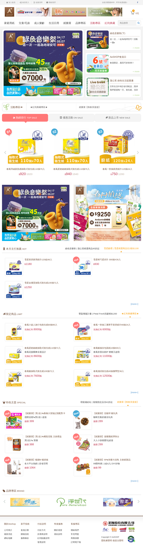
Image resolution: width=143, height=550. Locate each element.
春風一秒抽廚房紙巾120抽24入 (117, 169)
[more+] (134, 304)
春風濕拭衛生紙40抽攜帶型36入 (108, 371)
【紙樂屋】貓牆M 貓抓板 (36, 459)
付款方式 (41, 529)
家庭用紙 (9, 23)
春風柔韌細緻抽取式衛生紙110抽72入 (43, 348)
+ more (136, 48)
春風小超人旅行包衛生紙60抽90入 (41, 324)
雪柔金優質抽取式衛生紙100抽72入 (42, 282)
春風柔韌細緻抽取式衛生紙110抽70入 (71, 169)
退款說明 (58, 533)
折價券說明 (42, 533)
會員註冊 (25, 529)
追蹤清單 (38, 2)
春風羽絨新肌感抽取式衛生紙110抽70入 (25, 169)
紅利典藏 (110, 23)
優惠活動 (71, 117)
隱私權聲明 (106, 540)
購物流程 (25, 533)
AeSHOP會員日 (118, 57)
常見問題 (75, 533)
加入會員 (10, 2)
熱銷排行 (25, 117)
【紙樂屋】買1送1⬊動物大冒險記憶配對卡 (45, 413)
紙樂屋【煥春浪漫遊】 (128, 401)
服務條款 (25, 537)
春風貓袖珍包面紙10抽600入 (107, 348)
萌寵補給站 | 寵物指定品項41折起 (97, 402)
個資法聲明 (118, 540)
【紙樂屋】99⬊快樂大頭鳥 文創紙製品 (112, 459)
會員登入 (24, 2)
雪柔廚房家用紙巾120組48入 (38, 259)
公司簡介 (8, 529)
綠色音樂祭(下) (117, 33)
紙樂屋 (67, 23)
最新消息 (8, 533)
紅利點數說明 (43, 537)
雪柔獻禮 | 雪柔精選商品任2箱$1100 (121, 248)
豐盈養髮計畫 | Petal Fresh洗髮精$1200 (98, 313)
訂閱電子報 (76, 541)
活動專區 (95, 23)
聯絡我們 (51, 2)
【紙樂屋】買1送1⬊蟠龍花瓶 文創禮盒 (43, 436)
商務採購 (75, 537)
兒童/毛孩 (24, 23)
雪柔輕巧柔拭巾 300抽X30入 (107, 259)
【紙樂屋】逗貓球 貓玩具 (105, 413)
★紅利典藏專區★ (130, 313)
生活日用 (54, 23)
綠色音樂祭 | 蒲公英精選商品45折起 (82, 248)
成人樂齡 (39, 23)
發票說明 (41, 541)
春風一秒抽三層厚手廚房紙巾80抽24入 (111, 324)
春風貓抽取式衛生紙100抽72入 (39, 371)
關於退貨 (58, 529)
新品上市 (118, 117)
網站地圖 (8, 537)
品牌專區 (80, 23)
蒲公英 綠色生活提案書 (122, 80)
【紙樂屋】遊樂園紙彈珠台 (106, 436)
